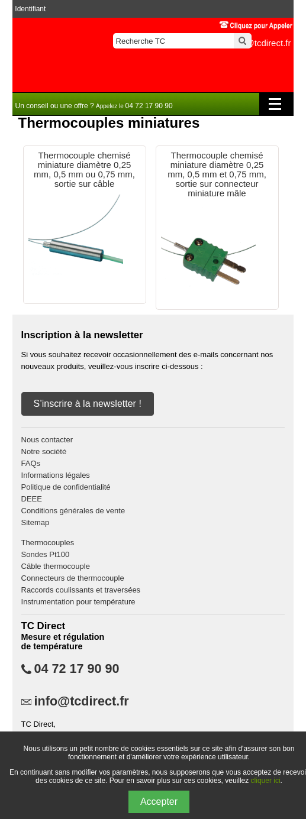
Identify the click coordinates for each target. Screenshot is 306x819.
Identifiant (30, 9)
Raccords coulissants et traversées (81, 589)
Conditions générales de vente (73, 510)
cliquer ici (266, 780)
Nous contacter (47, 439)
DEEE (31, 498)
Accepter (159, 802)
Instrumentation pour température (78, 601)
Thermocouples (48, 542)
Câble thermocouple (55, 566)
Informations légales (55, 475)
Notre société (44, 451)
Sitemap (35, 522)
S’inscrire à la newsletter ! (87, 404)
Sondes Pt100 (45, 554)
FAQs (31, 463)
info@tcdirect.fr (81, 701)
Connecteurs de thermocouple (72, 578)
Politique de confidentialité (66, 487)
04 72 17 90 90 (77, 669)
